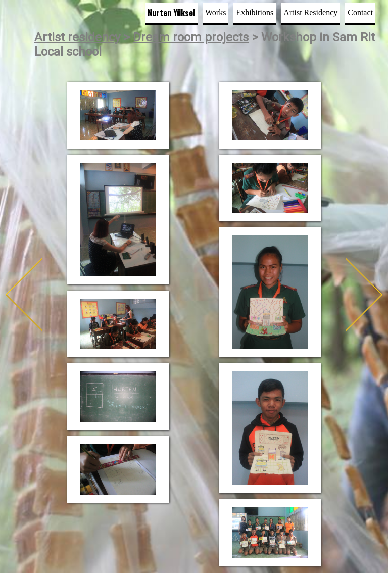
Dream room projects (191, 37)
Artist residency (77, 37)
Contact (360, 12)
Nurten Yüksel (171, 13)
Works (215, 12)
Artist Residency (310, 12)
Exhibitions (254, 12)
